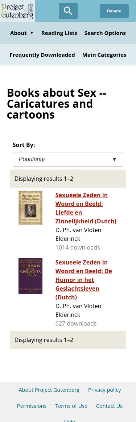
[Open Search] (68, 11)
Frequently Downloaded (42, 54)
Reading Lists (59, 32)
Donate (114, 10)
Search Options (105, 32)
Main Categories (104, 54)
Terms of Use (71, 405)
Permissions (32, 405)
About (22, 32)
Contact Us (109, 405)
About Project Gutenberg (48, 389)
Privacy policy (104, 389)
